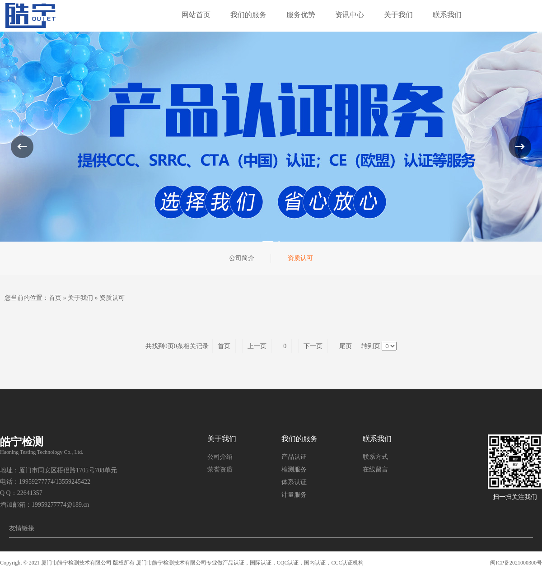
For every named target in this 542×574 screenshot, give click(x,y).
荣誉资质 (220, 469)
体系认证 (294, 482)
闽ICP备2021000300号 (516, 563)
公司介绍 (220, 456)
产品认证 (294, 456)
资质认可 (112, 297)
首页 (55, 297)
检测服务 (294, 469)
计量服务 (294, 494)
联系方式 (375, 456)
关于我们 (80, 297)
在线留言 (375, 469)
